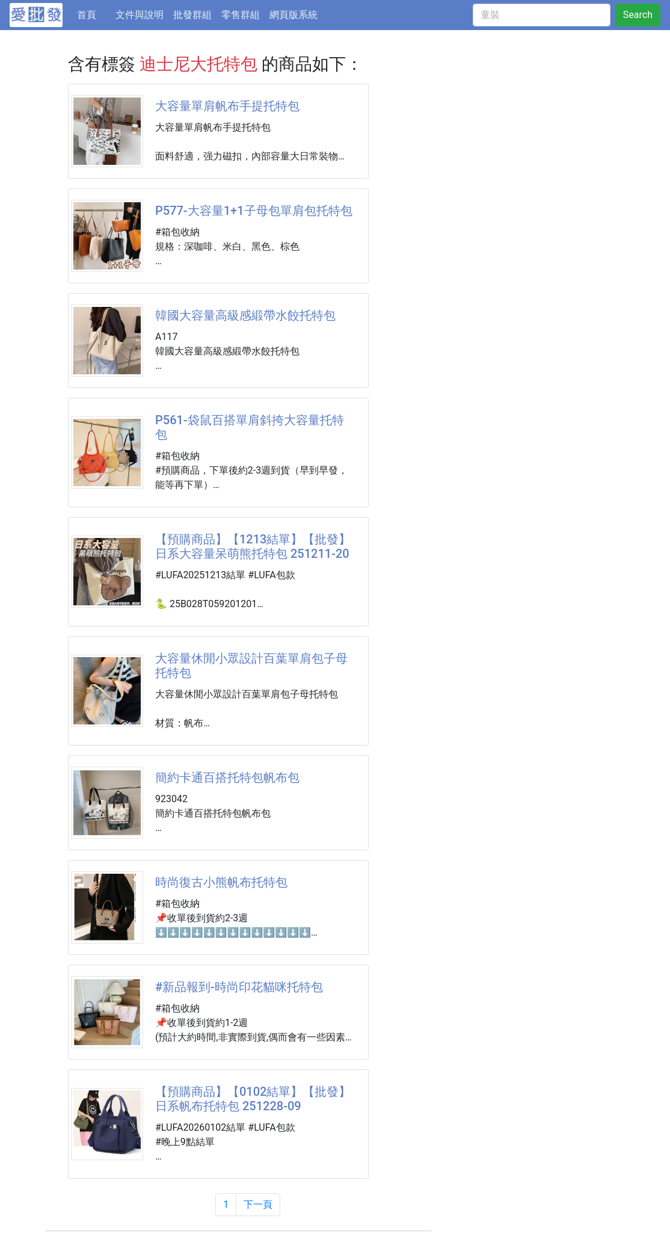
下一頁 (258, 1204)
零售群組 (240, 14)
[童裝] (541, 15)
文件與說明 (139, 14)
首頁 (94, 13)
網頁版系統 (293, 14)
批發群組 (192, 14)
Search (638, 14)
